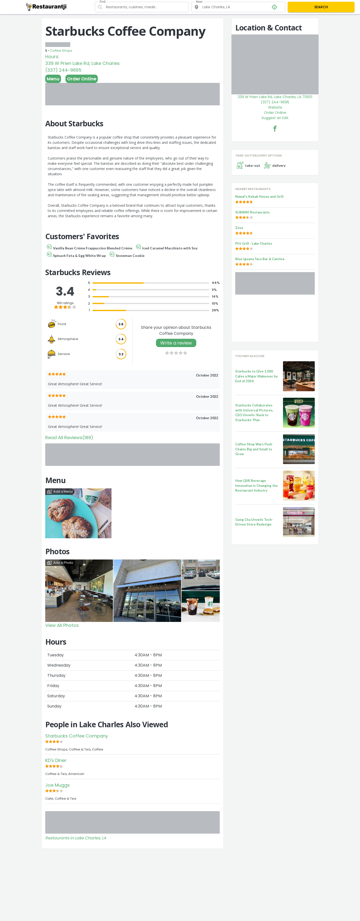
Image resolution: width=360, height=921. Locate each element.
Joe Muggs (57, 785)
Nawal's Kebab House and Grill (259, 196)
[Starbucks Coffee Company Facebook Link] (275, 129)
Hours (51, 56)
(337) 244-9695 (63, 70)
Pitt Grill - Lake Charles (253, 243)
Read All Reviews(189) (69, 437)
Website (275, 107)
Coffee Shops (61, 50)
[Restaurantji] (46, 6)
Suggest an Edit (275, 117)
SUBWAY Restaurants (252, 212)
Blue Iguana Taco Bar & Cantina (259, 259)
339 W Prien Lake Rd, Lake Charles (82, 63)
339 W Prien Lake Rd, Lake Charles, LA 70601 (275, 96)
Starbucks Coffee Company (76, 736)
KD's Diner (55, 760)
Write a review (176, 343)
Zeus (239, 228)
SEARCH (321, 6)
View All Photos (62, 625)
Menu (53, 79)
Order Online (81, 79)
